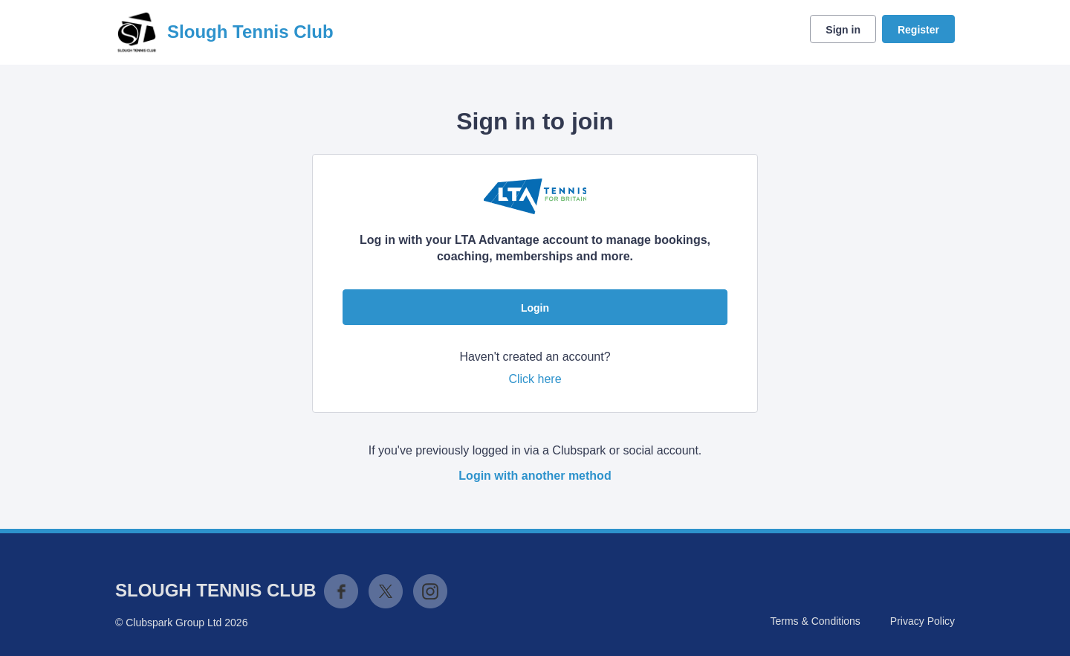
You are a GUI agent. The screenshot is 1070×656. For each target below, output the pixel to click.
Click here (534, 379)
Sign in (843, 30)
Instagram (430, 591)
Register (918, 30)
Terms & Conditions (815, 621)
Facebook (341, 591)
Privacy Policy (922, 621)
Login (535, 308)
